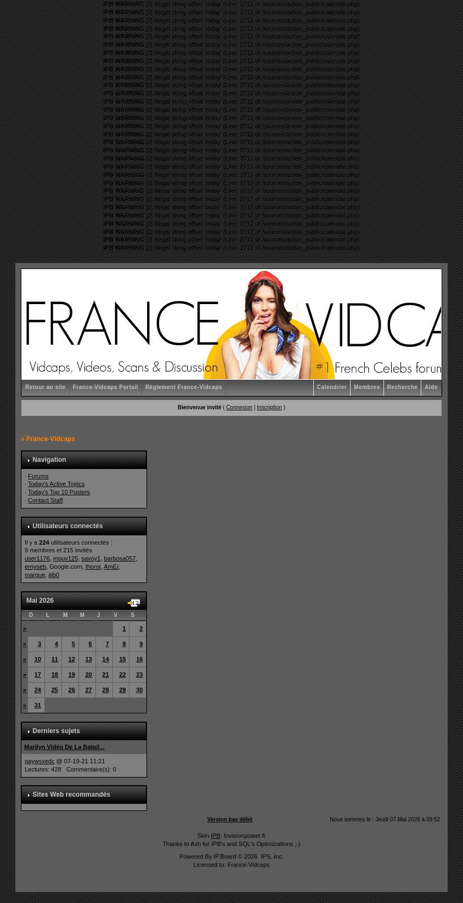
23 (139, 674)
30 (139, 690)
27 (88, 690)
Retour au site (45, 387)
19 (72, 674)
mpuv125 (65, 558)
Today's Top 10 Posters (59, 492)
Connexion (239, 407)
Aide (431, 387)
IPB (216, 835)
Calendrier (332, 387)
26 (72, 690)
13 (88, 659)
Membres (367, 387)
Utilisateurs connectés (67, 526)
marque (35, 574)
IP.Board (224, 856)
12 (72, 659)
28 (105, 690)
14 (105, 659)
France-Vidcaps (50, 439)
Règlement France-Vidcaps (183, 387)
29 (122, 690)
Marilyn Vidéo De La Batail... (64, 747)
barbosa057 (119, 558)
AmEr (111, 566)
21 (105, 674)
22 (122, 674)
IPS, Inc (271, 856)
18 (55, 674)
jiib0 (53, 574)
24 (38, 690)
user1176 (37, 558)
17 (38, 674)
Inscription (269, 407)
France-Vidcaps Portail (105, 387)
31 (38, 705)
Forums (38, 476)
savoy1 (90, 558)
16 (139, 659)
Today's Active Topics (56, 484)
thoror (93, 566)
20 (88, 674)
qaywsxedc (39, 761)
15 (122, 659)
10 (38, 659)
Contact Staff (45, 500)
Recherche (402, 387)
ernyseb (35, 566)
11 (55, 659)
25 (55, 690)
